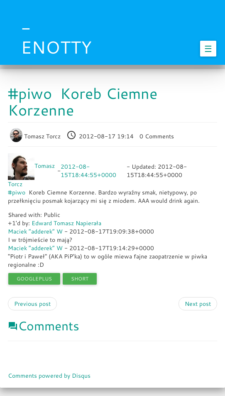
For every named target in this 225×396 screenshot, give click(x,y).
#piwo (16, 192)
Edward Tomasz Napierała (66, 223)
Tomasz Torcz (36, 136)
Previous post (32, 304)
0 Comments (156, 136)
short (79, 278)
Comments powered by (49, 375)
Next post (198, 304)
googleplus (34, 278)
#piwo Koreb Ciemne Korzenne (82, 102)
